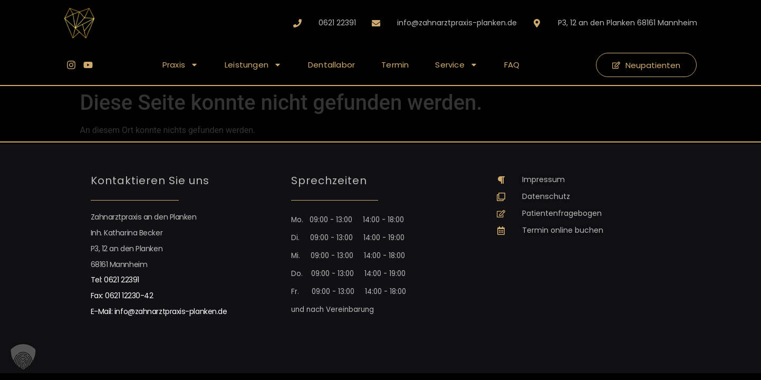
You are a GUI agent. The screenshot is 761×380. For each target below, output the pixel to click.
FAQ (512, 64)
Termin (395, 64)
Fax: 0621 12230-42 (122, 295)
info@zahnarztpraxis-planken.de (170, 311)
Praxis (180, 64)
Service (456, 64)
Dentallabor (331, 64)
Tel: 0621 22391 (115, 279)
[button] (23, 357)
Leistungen (253, 64)
